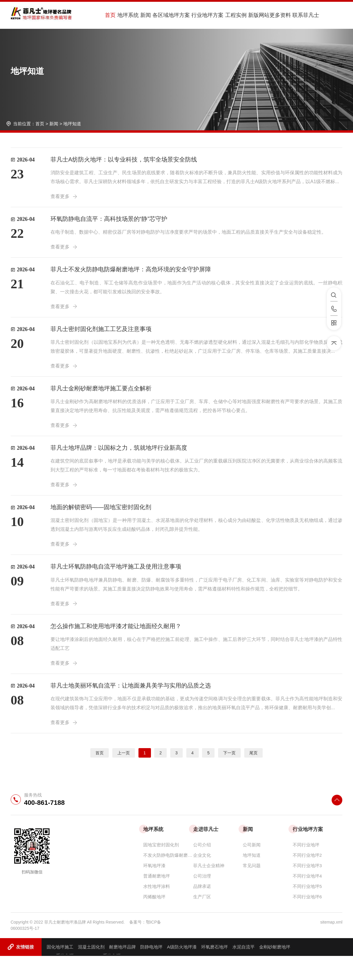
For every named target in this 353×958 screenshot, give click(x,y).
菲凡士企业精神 (208, 867)
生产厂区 (202, 898)
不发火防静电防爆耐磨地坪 (168, 857)
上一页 (123, 755)
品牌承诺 (202, 888)
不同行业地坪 (306, 846)
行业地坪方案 (200, 15)
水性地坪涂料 (156, 888)
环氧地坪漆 (154, 867)
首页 (108, 15)
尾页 (253, 755)
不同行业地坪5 (307, 888)
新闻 (140, 15)
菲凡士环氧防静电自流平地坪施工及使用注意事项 (116, 568)
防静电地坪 (151, 948)
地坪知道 (72, 123)
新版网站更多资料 (258, 15)
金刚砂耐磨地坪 (274, 948)
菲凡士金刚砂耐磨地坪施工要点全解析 (101, 389)
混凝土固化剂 (91, 948)
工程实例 (226, 15)
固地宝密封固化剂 (161, 846)
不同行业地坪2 (307, 857)
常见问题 (252, 867)
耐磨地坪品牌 (122, 948)
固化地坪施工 (60, 948)
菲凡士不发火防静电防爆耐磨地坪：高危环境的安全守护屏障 (131, 270)
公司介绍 (202, 846)
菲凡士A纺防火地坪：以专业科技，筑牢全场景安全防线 (124, 159)
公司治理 (202, 878)
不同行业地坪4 (307, 878)
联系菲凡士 (293, 15)
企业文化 (202, 857)
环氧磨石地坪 (214, 948)
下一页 (229, 755)
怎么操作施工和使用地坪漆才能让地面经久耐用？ (116, 628)
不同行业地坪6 (307, 898)
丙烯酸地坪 (154, 898)
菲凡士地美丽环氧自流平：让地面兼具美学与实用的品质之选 (131, 687)
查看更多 (64, 196)
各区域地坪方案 (165, 15)
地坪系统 (124, 15)
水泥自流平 (243, 948)
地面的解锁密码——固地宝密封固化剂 (101, 508)
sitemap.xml (331, 924)
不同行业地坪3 (307, 867)
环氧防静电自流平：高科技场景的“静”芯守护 (109, 219)
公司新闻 (252, 846)
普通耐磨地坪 (156, 878)
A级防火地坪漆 (182, 948)
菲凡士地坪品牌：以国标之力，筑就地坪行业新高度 (119, 449)
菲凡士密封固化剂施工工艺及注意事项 (101, 329)
